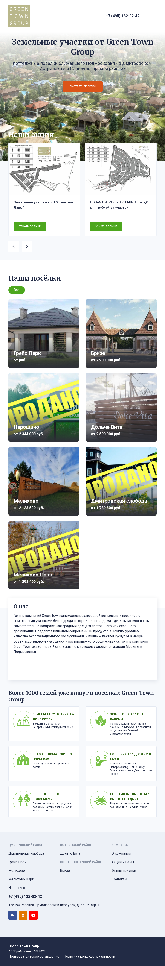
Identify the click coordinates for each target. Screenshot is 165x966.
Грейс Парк (17, 862)
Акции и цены (123, 862)
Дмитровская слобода (26, 853)
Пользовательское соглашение (33, 956)
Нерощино (16, 888)
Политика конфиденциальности (89, 956)
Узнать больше (30, 226)
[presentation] (15, 245)
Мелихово (16, 871)
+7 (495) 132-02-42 (122, 16)
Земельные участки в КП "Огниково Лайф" (43, 204)
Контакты (119, 879)
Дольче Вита (70, 853)
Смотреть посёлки (83, 86)
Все (17, 290)
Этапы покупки (124, 871)
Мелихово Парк (21, 879)
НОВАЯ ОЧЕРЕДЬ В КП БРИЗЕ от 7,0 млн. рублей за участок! (119, 204)
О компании (121, 853)
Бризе (65, 871)
